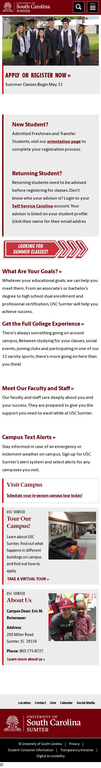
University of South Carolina (42, 744)
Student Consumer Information (30, 750)
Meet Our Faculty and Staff (36, 389)
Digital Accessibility (51, 756)
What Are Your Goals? (30, 272)
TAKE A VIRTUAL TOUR (26, 579)
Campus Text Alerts (27, 437)
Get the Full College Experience (41, 324)
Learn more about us (24, 660)
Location (24, 703)
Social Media (86, 703)
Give (53, 703)
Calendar (66, 703)
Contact (40, 703)
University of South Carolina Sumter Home (25, 6)
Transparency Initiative (77, 750)
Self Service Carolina (32, 206)
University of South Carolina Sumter (42, 723)
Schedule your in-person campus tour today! (44, 496)
